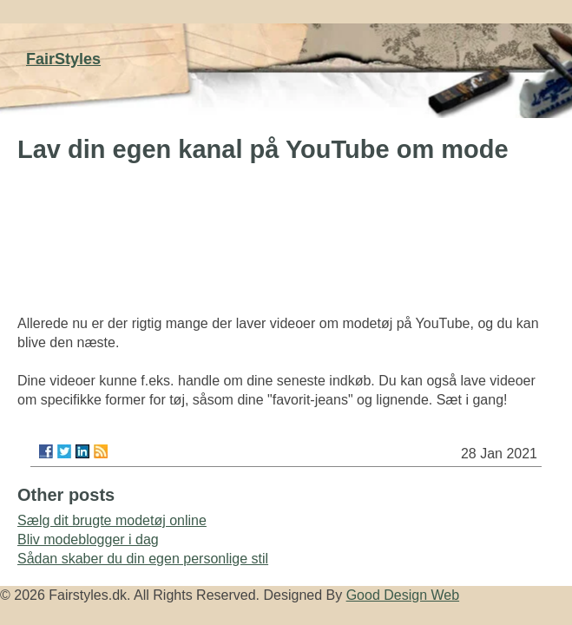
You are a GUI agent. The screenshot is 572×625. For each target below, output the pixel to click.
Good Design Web (402, 595)
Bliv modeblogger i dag (88, 539)
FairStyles (63, 59)
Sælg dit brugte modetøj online (112, 520)
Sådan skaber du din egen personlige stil (142, 558)
